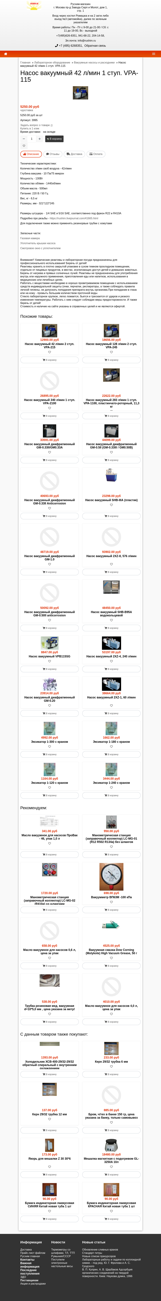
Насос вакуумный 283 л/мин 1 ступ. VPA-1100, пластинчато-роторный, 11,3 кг (111, 403)
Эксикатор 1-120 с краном (49, 786)
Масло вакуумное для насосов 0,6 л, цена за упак (49, 961)
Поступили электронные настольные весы (62, 1279)
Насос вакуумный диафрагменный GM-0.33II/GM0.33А (49, 449)
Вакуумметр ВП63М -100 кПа (111, 900)
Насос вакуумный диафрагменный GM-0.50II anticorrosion (49, 617)
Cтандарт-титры (92, 1269)
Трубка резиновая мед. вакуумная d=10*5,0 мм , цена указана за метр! (49, 1017)
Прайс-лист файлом (32, 1269)
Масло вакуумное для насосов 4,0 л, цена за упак (111, 1017)
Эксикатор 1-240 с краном (111, 786)
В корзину (54, 138)
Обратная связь (95, 45)
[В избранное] (24, 146)
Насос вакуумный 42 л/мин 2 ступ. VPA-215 (49, 345)
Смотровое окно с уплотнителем (40, 248)
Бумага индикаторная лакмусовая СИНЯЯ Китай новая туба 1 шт (49, 1221)
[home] (5, 54)
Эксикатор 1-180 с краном (111, 745)
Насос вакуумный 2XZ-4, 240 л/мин (111, 659)
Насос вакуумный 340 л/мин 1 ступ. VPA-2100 (49, 401)
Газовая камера (30, 238)
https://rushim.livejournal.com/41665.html (74, 218)
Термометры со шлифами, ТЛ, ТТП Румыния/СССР (63, 1269)
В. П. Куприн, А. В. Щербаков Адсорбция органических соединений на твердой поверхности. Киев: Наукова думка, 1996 (107, 1289)
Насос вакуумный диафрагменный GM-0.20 (49, 702)
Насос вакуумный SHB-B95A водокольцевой (111, 617)
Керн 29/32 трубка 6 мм (111, 1071)
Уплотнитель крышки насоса (37, 243)
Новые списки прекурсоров (99, 1272)
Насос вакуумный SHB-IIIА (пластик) (111, 503)
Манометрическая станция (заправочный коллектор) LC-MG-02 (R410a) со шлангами (49, 904)
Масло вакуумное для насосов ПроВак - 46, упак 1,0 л (50, 840)
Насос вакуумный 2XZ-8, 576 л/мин (111, 559)
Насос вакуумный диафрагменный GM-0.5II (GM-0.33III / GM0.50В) (111, 449)
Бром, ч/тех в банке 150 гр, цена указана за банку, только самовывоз (111, 1132)
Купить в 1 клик (29, 128)
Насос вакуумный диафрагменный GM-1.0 (49, 561)
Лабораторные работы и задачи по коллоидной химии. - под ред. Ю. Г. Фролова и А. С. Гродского (111, 1279)
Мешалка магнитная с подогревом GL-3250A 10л (111, 1177)
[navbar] (154, 53)
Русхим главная (30, 1272)
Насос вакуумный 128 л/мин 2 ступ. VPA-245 (111, 345)
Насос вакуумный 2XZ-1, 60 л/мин (111, 700)
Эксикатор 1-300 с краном (49, 745)
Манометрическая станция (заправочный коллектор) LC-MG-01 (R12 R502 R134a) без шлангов (111, 842)
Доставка (26, 1266)
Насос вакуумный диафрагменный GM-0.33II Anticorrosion (49, 505)
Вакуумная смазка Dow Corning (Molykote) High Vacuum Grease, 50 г (111, 961)
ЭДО (23, 1293)
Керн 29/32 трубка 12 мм (49, 1131)
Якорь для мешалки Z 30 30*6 (49, 1175)
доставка (27, 110)
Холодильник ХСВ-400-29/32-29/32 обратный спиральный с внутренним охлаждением (49, 1075)
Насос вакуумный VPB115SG (49, 659)
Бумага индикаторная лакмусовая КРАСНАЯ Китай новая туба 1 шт (111, 1221)
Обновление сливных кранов (100, 1266)
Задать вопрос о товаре (35, 125)
